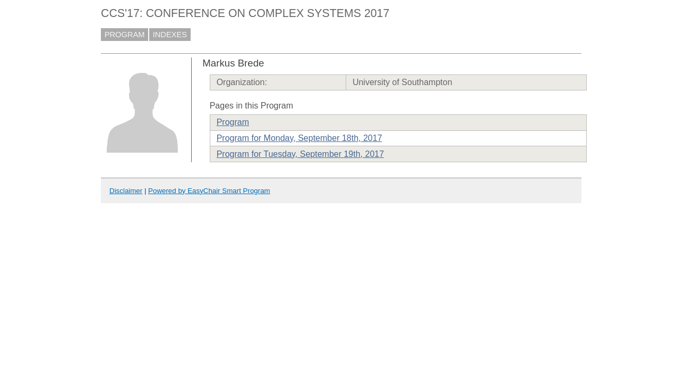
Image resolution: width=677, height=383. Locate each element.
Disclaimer (125, 191)
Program (233, 122)
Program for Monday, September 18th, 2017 (299, 138)
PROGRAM (125, 34)
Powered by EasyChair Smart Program (209, 191)
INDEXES (170, 34)
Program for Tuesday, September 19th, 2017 (300, 154)
